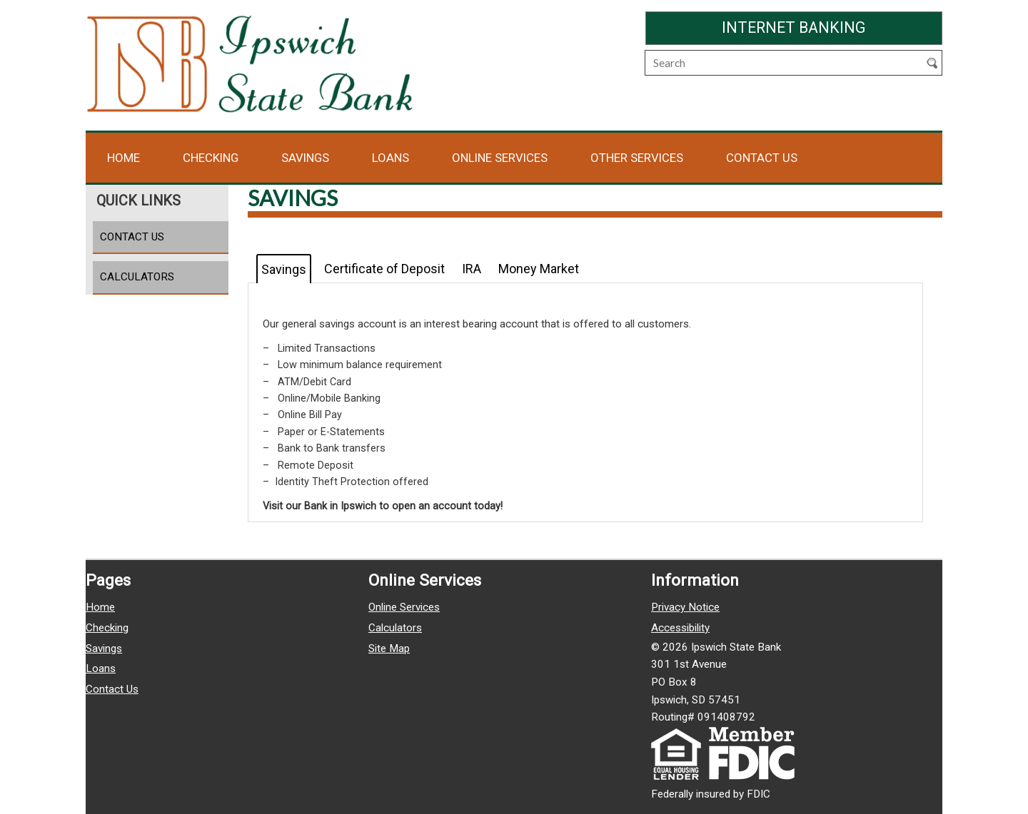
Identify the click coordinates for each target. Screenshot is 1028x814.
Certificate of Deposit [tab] (384, 268)
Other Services (636, 158)
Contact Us (761, 158)
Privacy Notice (685, 607)
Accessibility (680, 627)
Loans (390, 158)
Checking (210, 158)
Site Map (389, 648)
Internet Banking (832, 26)
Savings (305, 158)
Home (123, 158)
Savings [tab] (283, 269)
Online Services (500, 158)
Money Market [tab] (538, 268)
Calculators (137, 276)
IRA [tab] (471, 268)
